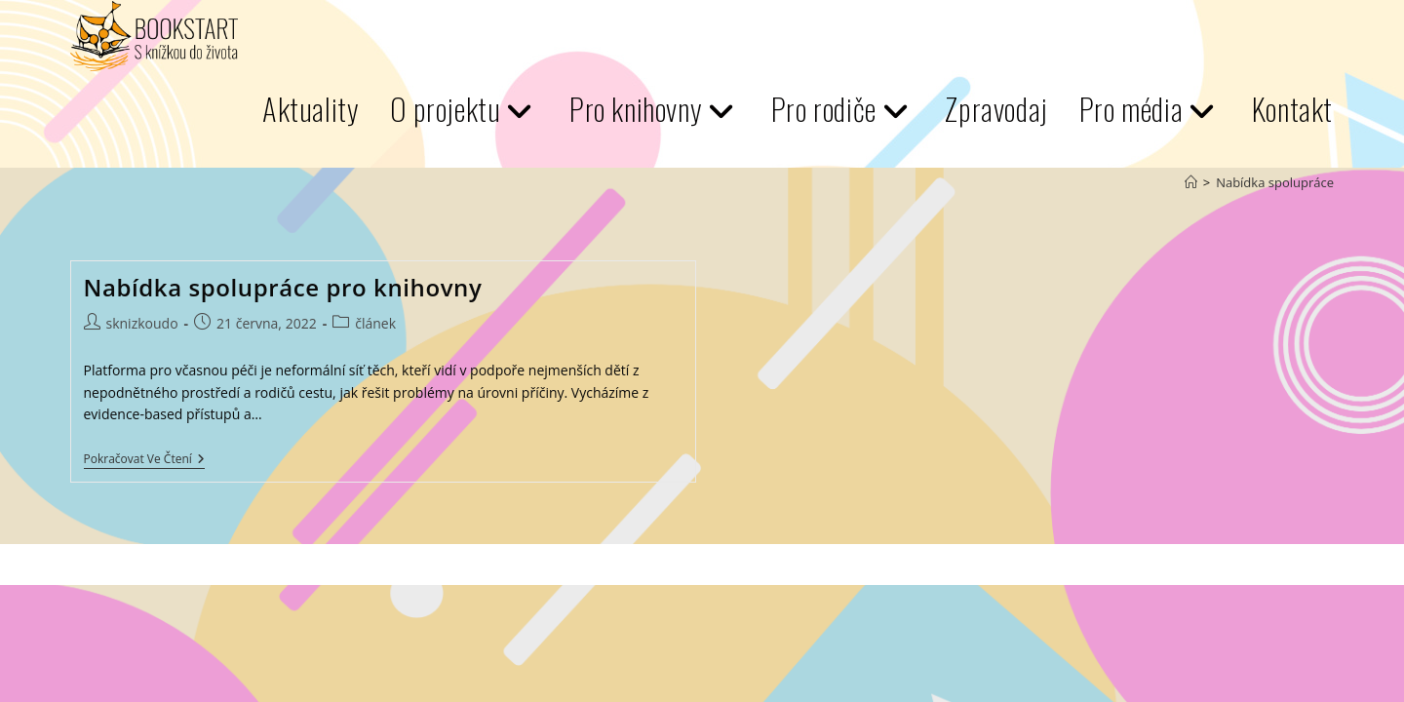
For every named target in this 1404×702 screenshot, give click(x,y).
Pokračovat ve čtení (144, 460)
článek (375, 323)
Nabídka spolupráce (1275, 182)
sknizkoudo (142, 323)
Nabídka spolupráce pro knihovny (283, 287)
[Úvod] (1191, 182)
